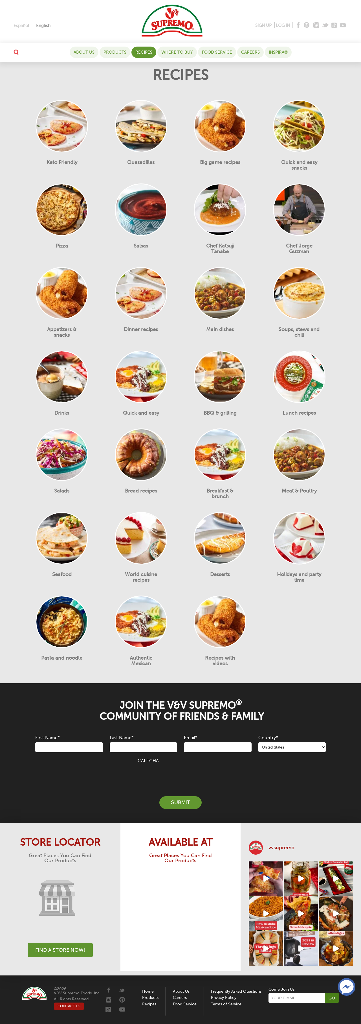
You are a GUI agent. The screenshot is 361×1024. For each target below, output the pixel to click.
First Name (47, 737)
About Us (84, 52)
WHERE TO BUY (177, 52)
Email (190, 737)
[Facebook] (297, 25)
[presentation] (180, 777)
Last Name (121, 737)
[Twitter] (325, 25)
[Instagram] (316, 25)
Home (148, 991)
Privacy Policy (223, 997)
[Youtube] (342, 25)
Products (115, 52)
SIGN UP (263, 25)
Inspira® (278, 52)
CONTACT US (69, 1006)
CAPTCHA (148, 760)
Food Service (217, 52)
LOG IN (283, 25)
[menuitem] (21, 26)
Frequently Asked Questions (236, 991)
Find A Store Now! (60, 950)
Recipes (143, 52)
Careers (250, 52)
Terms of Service (226, 1004)
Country (268, 737)
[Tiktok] (334, 25)
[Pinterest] (306, 25)
